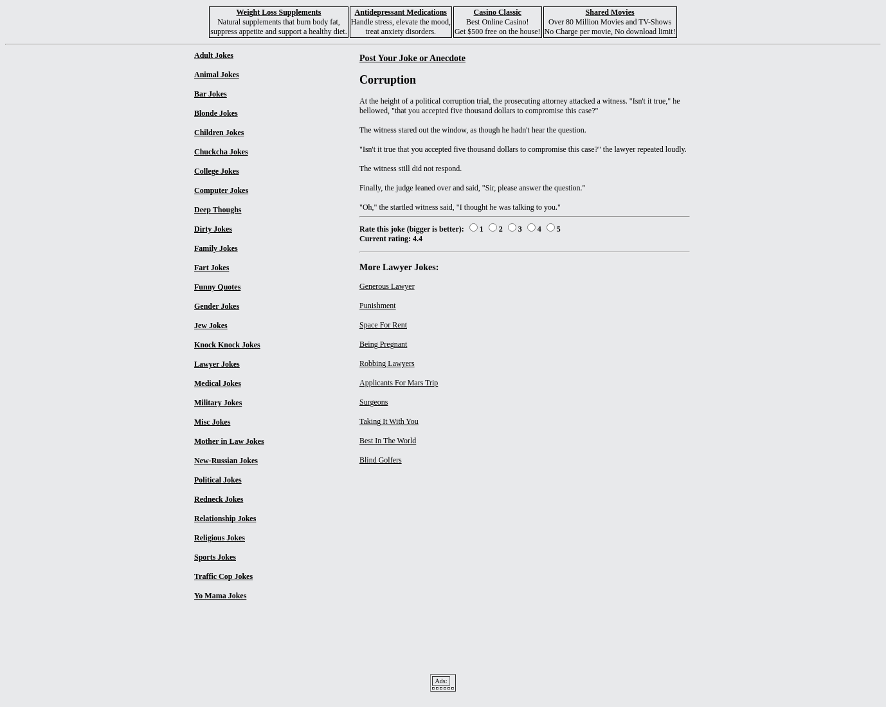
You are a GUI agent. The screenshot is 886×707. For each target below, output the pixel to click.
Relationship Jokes (225, 518)
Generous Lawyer (387, 286)
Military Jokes (218, 402)
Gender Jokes (216, 306)
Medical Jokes (217, 383)
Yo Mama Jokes (220, 595)
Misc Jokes (212, 422)
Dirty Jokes (213, 229)
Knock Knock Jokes (227, 344)
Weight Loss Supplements (278, 12)
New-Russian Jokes (226, 460)
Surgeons (373, 402)
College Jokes (216, 171)
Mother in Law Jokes (229, 441)
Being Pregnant (383, 344)
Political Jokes (218, 479)
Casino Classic (497, 12)
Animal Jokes (216, 74)
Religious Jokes (219, 537)
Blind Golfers (380, 459)
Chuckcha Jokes (221, 151)
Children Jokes (219, 132)
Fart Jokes (211, 267)
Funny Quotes (217, 286)
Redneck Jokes (218, 499)
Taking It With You (389, 421)
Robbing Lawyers (387, 363)
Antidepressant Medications (401, 12)
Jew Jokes (211, 325)
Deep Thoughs (217, 209)
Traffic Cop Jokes (223, 576)
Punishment (377, 305)
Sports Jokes (215, 557)
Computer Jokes (221, 190)
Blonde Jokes (216, 113)
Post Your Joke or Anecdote (412, 58)
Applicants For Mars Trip (398, 382)
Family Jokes (216, 248)
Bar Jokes (210, 93)
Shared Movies (610, 12)
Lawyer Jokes (217, 364)
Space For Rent (383, 324)
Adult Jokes (213, 55)
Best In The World (387, 440)
